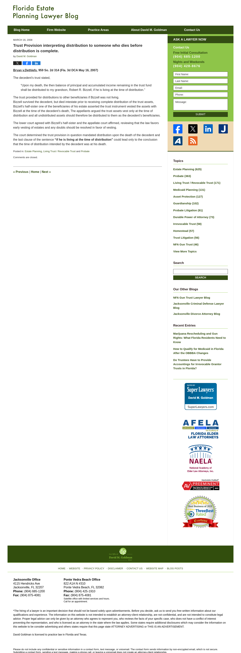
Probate (85, 151)
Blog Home (26, 29)
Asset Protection (187, 195)
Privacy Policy (96, 549)
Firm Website (66, 29)
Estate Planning (33, 151)
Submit (201, 114)
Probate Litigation (187, 208)
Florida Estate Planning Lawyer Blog (45, 12)
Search (200, 274)
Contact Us (134, 549)
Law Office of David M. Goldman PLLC (55, 641)
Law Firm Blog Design (210, 641)
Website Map (153, 549)
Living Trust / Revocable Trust (59, 151)
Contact (207, 29)
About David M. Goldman (159, 29)
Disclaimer (116, 549)
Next (46, 171)
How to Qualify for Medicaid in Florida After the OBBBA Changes (200, 337)
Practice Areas (108, 29)
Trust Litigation (185, 235)
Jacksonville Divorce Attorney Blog (195, 305)
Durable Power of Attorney (192, 215)
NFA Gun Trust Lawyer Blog (190, 294)
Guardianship (185, 202)
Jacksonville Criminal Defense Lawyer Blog (200, 299)
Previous (20, 171)
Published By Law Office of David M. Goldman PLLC (203, 12)
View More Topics (184, 248)
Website (77, 549)
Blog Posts (172, 549)
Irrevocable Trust (186, 221)
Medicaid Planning (188, 188)
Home (35, 171)
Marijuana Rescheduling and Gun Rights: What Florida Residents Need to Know (199, 327)
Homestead (183, 228)
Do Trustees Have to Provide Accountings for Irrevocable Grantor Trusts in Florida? (199, 348)
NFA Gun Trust (185, 241)
